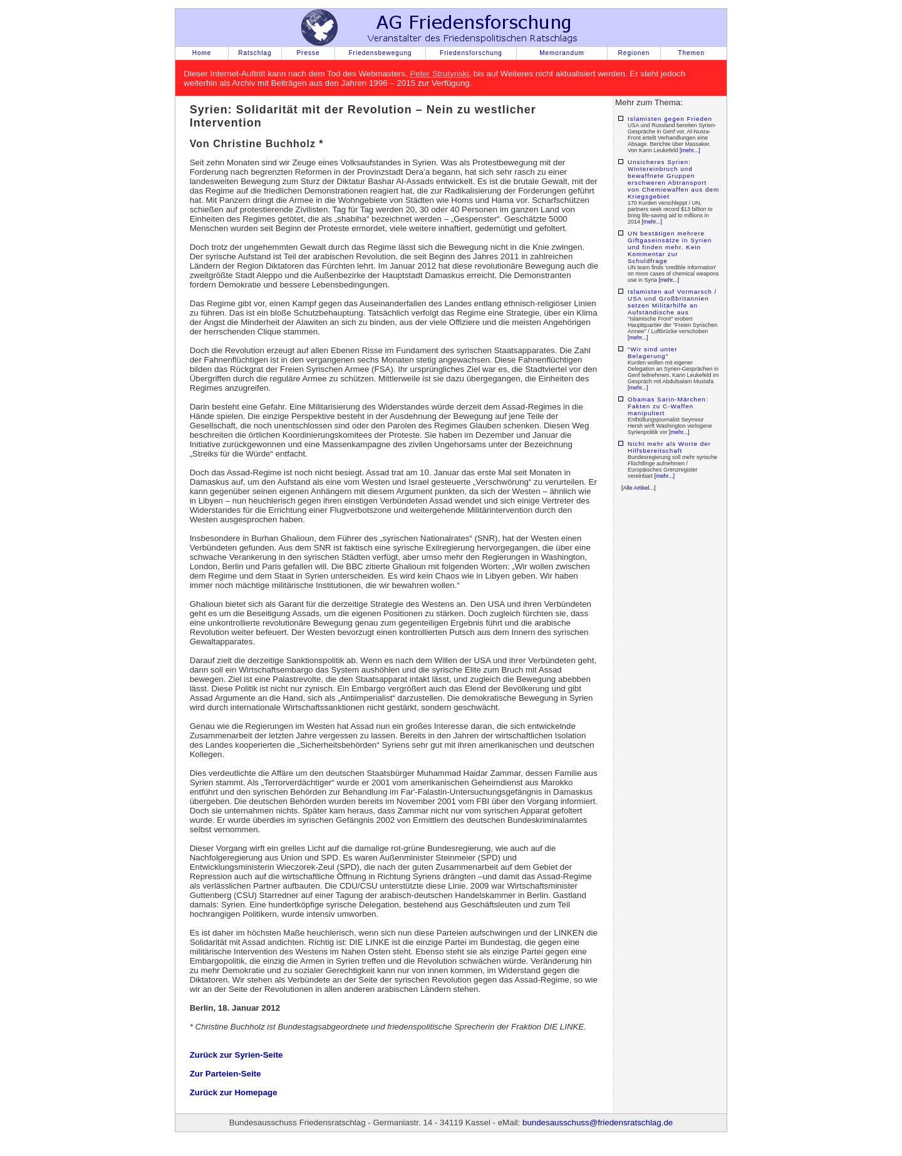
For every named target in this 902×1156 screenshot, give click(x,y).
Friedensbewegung (380, 52)
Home (202, 52)
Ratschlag (254, 52)
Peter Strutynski (439, 73)
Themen (691, 52)
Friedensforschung (471, 52)
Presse (307, 52)
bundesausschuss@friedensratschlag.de (597, 1122)
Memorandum (561, 52)
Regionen (634, 52)
